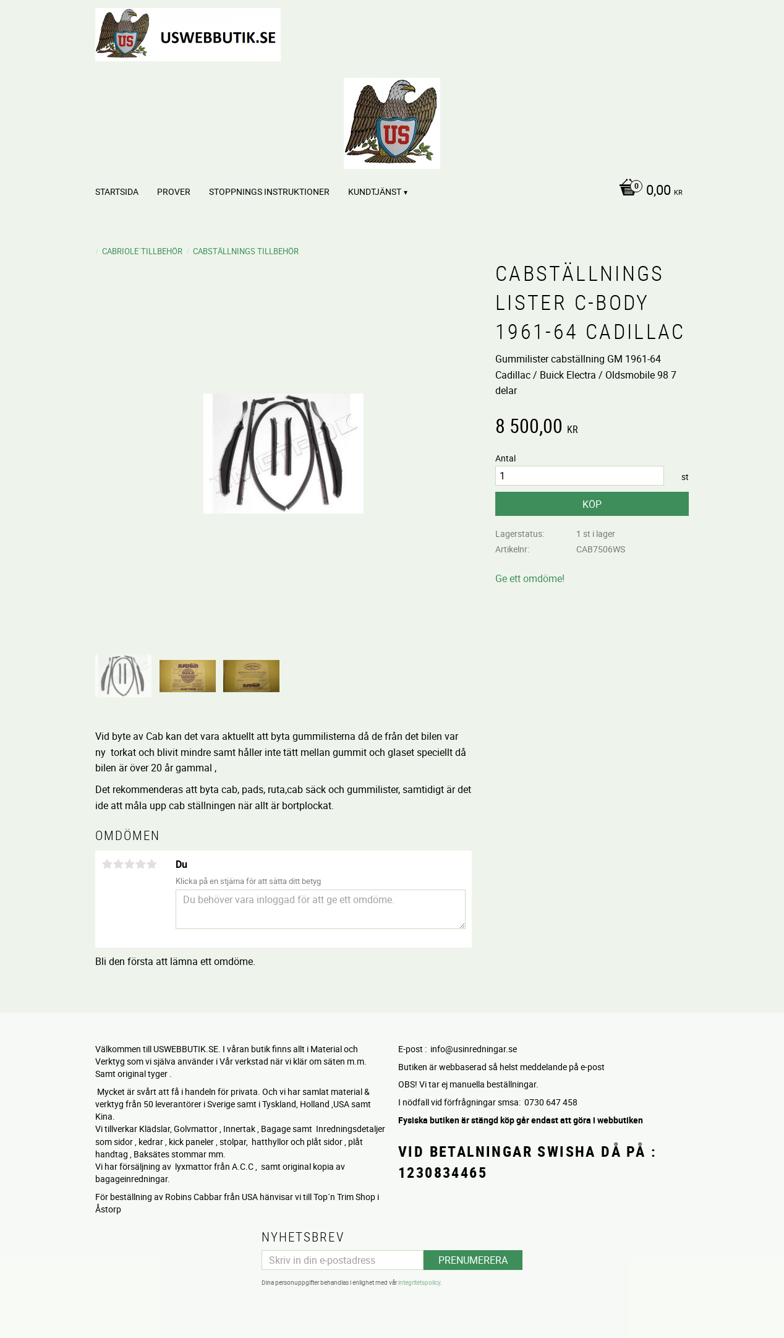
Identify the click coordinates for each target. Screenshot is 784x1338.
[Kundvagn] (648, 191)
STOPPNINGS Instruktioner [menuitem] (269, 191)
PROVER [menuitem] (173, 191)
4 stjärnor (140, 864)
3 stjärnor (129, 864)
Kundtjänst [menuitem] (374, 191)
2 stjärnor (118, 864)
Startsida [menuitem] (116, 191)
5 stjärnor (151, 864)
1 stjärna (107, 864)
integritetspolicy (419, 1282)
